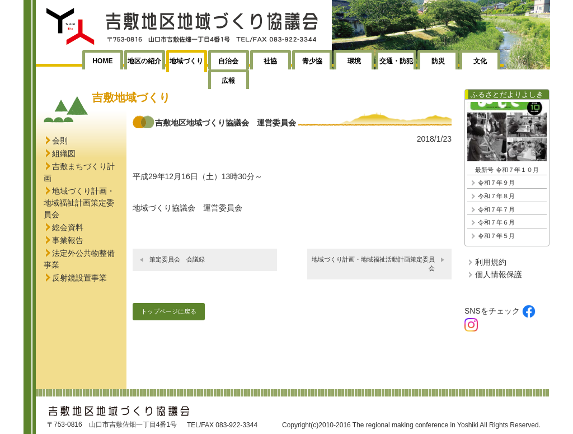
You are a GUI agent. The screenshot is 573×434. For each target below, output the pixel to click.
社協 (270, 61)
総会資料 (67, 227)
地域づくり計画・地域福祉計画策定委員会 (79, 202)
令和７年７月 (496, 209)
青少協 (312, 61)
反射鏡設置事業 (79, 277)
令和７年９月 (496, 182)
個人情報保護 (498, 274)
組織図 (64, 153)
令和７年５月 (496, 235)
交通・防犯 (396, 61)
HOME (102, 61)
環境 (354, 61)
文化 (480, 61)
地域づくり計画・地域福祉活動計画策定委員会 (373, 263)
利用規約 (490, 262)
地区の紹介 (144, 61)
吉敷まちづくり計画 (79, 172)
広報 (228, 81)
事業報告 (67, 240)
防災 (438, 61)
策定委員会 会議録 (177, 259)
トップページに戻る (168, 311)
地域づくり (186, 61)
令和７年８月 (496, 196)
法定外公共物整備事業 (79, 259)
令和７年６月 (496, 222)
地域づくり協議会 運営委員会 (187, 207)
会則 (60, 140)
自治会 (228, 61)
